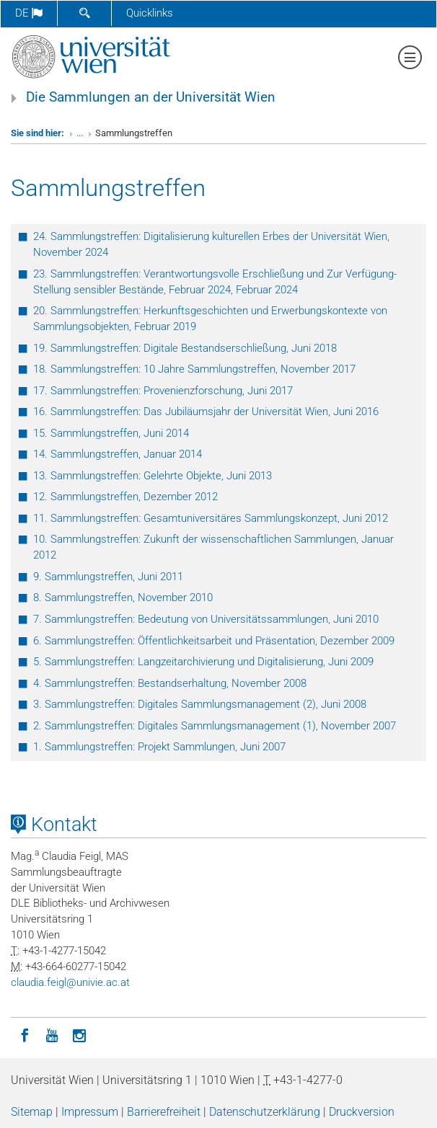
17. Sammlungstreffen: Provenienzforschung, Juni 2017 (163, 390)
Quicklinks (149, 12)
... (79, 133)
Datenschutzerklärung (264, 1112)
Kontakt (54, 824)
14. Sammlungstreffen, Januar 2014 (117, 454)
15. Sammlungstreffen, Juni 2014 (111, 433)
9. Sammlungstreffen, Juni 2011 (108, 576)
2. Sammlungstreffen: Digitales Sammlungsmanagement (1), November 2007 (214, 725)
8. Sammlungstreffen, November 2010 (123, 597)
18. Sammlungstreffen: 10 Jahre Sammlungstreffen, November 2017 (194, 369)
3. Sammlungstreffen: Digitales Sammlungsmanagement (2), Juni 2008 (199, 704)
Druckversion (361, 1112)
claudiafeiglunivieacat (70, 982)
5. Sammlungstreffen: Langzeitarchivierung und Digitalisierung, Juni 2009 (203, 661)
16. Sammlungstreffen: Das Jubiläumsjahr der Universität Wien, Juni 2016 (206, 411)
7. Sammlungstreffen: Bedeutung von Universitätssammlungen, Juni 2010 (206, 619)
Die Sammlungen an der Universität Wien (150, 97)
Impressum (89, 1112)
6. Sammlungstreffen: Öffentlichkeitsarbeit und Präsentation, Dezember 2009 (213, 640)
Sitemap (32, 1112)
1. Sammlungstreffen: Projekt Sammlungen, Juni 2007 (159, 746)
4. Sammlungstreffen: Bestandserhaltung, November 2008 (169, 683)
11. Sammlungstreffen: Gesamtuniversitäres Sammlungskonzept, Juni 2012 (210, 518)
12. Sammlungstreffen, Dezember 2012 (125, 496)
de (29, 12)
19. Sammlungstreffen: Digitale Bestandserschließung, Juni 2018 (185, 348)
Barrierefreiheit (163, 1112)
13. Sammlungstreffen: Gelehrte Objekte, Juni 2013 (152, 475)
